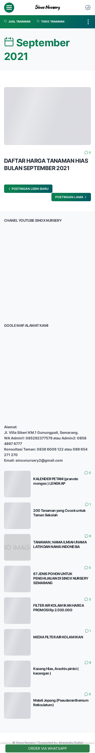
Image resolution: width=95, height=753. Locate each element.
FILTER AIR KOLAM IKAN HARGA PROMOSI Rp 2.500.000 (58, 607)
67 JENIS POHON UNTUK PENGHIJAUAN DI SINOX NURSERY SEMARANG (60, 578)
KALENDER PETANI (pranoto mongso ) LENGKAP (55, 481)
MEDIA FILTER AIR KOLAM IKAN (58, 637)
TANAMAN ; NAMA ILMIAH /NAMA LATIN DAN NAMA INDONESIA (60, 544)
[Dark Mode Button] (88, 8)
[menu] (9, 8)
